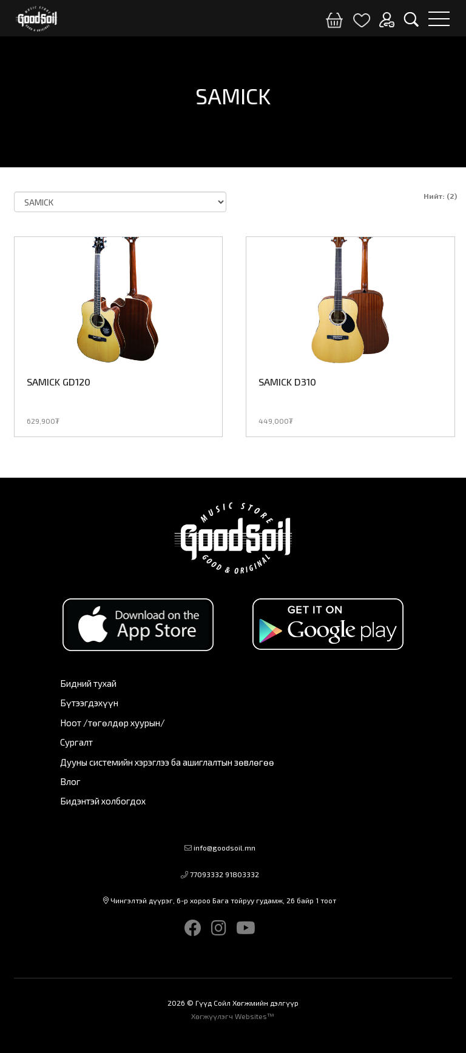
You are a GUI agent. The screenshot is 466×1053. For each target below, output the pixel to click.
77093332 (206, 874)
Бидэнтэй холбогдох (103, 800)
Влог (70, 781)
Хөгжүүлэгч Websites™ (232, 1016)
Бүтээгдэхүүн (89, 702)
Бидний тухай (88, 683)
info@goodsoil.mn (224, 847)
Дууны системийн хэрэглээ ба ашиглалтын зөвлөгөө (167, 762)
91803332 (242, 874)
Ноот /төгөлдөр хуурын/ (112, 722)
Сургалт (76, 742)
